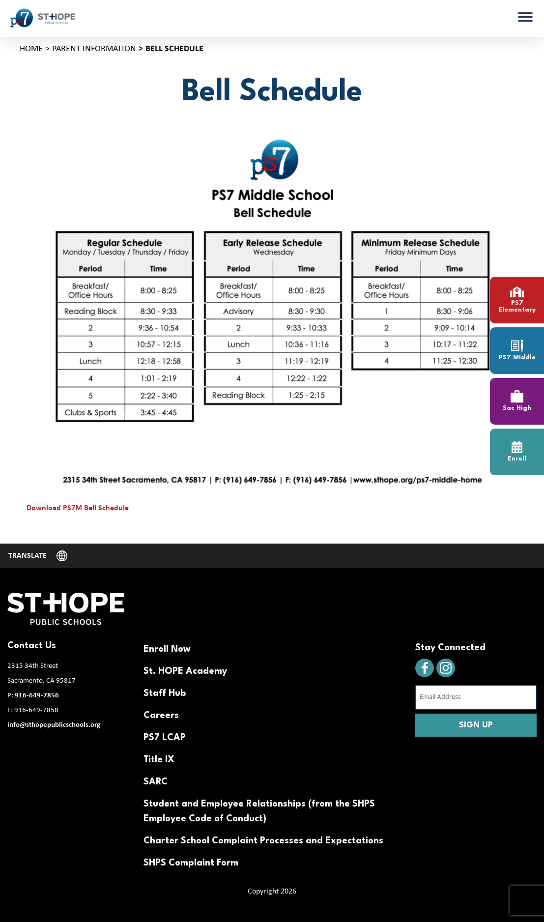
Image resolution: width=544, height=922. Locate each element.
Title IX (158, 759)
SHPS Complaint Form (190, 863)
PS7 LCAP (164, 737)
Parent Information (94, 49)
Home (31, 49)
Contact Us (31, 645)
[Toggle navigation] (525, 18)
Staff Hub (164, 693)
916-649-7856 (37, 695)
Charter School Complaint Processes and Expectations (263, 840)
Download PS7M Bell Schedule (78, 508)
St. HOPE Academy (185, 671)
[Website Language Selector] (37, 555)
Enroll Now (167, 649)
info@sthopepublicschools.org (53, 725)
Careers (161, 715)
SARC (155, 782)
